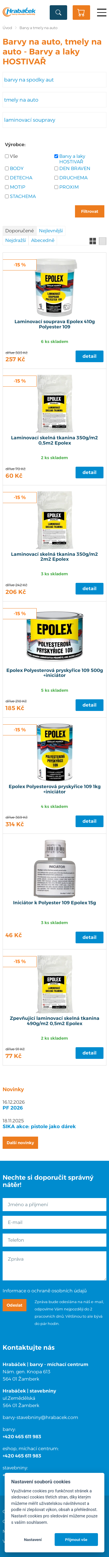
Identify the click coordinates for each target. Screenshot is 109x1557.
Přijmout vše (76, 1539)
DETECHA (21, 178)
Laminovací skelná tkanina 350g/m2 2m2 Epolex (54, 557)
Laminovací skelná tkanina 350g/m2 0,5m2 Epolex (54, 440)
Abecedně (42, 240)
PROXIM (69, 187)
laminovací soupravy (29, 120)
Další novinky (20, 1142)
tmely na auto (21, 100)
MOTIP (17, 187)
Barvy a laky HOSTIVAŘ (72, 158)
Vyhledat (58, 12)
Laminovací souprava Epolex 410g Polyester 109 (55, 324)
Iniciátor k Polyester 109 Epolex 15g (54, 902)
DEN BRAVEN (74, 168)
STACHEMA (23, 196)
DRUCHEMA (73, 178)
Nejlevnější (51, 230)
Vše (14, 156)
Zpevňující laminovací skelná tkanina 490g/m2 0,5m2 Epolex (54, 1021)
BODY (17, 168)
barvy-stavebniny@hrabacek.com (40, 1417)
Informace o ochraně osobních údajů (45, 1291)
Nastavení (33, 1539)
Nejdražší (15, 240)
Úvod (7, 28)
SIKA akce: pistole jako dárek (39, 1126)
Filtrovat (89, 211)
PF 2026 (13, 1108)
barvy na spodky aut (29, 80)
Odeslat (14, 1305)
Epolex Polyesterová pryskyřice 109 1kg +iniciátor (55, 789)
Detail (90, 356)
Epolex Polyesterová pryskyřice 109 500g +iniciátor (54, 673)
